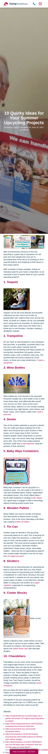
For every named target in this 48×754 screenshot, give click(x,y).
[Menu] (40, 3)
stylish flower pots (20, 649)
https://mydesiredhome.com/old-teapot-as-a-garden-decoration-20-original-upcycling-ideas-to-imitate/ (24, 718)
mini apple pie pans (15, 556)
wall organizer (28, 444)
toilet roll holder (22, 522)
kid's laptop (37, 498)
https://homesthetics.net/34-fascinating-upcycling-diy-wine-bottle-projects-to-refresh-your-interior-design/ (24, 736)
